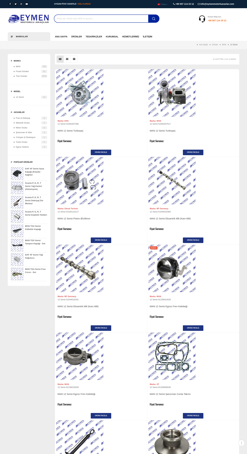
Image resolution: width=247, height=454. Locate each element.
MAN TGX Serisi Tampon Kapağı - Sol (28, 245)
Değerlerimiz (13, 411)
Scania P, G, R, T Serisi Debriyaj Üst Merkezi (27, 202)
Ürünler (76, 36)
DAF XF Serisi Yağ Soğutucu (27, 259)
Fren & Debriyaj (31, 118)
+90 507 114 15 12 (197, 20)
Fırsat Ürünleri (31, 71)
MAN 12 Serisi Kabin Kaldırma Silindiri (75, 313)
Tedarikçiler (94, 36)
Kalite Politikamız (15, 416)
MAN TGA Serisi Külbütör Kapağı (26, 231)
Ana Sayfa (61, 36)
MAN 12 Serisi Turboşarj (71, 132)
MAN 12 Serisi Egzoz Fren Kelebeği (124, 221)
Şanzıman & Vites (31, 132)
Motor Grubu (31, 127)
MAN (31, 66)
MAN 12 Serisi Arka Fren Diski (121, 311)
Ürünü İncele (77, 154)
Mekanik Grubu (31, 122)
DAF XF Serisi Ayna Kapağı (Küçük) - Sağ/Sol (27, 173)
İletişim (147, 36)
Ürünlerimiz (131, 401)
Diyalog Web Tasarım (205, 433)
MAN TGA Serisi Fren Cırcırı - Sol (28, 274)
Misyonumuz (13, 406)
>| (158, 350)
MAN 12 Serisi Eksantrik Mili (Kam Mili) (215, 134)
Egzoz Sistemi (31, 147)
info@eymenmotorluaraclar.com (206, 419)
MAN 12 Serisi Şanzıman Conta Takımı (213, 223)
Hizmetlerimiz (130, 36)
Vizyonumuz (13, 401)
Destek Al (233, 20)
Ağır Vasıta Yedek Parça (78, 401)
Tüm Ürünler (31, 76)
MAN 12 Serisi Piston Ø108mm (167, 132)
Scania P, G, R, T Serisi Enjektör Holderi (29, 216)
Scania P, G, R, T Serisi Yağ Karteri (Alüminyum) (26, 188)
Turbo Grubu (31, 142)
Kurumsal (112, 36)
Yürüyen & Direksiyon (31, 137)
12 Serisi (31, 97)
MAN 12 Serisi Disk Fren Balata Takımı (213, 313)
